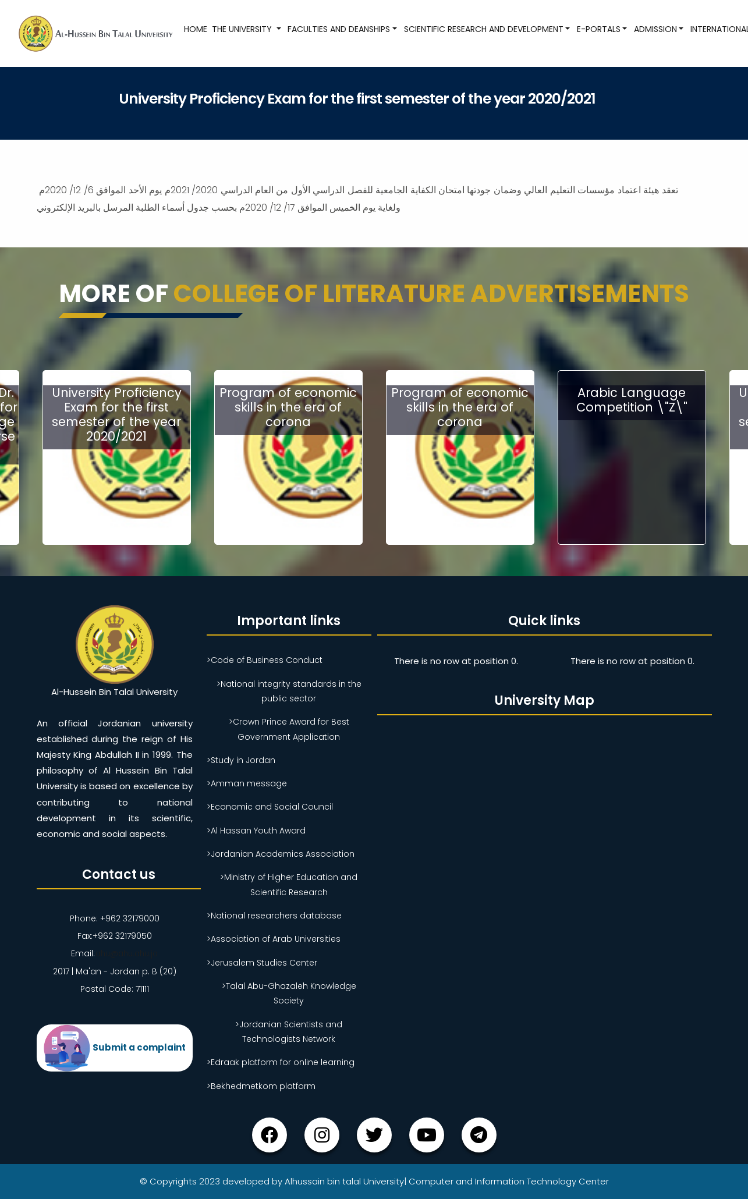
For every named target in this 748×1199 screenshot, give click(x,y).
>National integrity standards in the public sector (289, 691)
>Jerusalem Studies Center (262, 963)
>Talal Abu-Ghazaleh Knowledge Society (289, 993)
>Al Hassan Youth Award (256, 830)
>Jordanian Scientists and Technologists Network (288, 1032)
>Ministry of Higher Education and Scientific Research (288, 884)
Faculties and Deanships (338, 29)
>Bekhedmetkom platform (261, 1086)
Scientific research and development (482, 29)
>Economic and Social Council (270, 807)
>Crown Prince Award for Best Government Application (289, 729)
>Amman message (247, 783)
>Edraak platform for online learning (280, 1062)
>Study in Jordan (241, 760)
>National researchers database (274, 915)
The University (242, 29)
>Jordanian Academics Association (280, 854)
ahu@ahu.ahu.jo (127, 953)
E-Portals (597, 29)
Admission (654, 29)
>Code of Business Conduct (264, 660)
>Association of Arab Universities (274, 939)
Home (195, 29)
